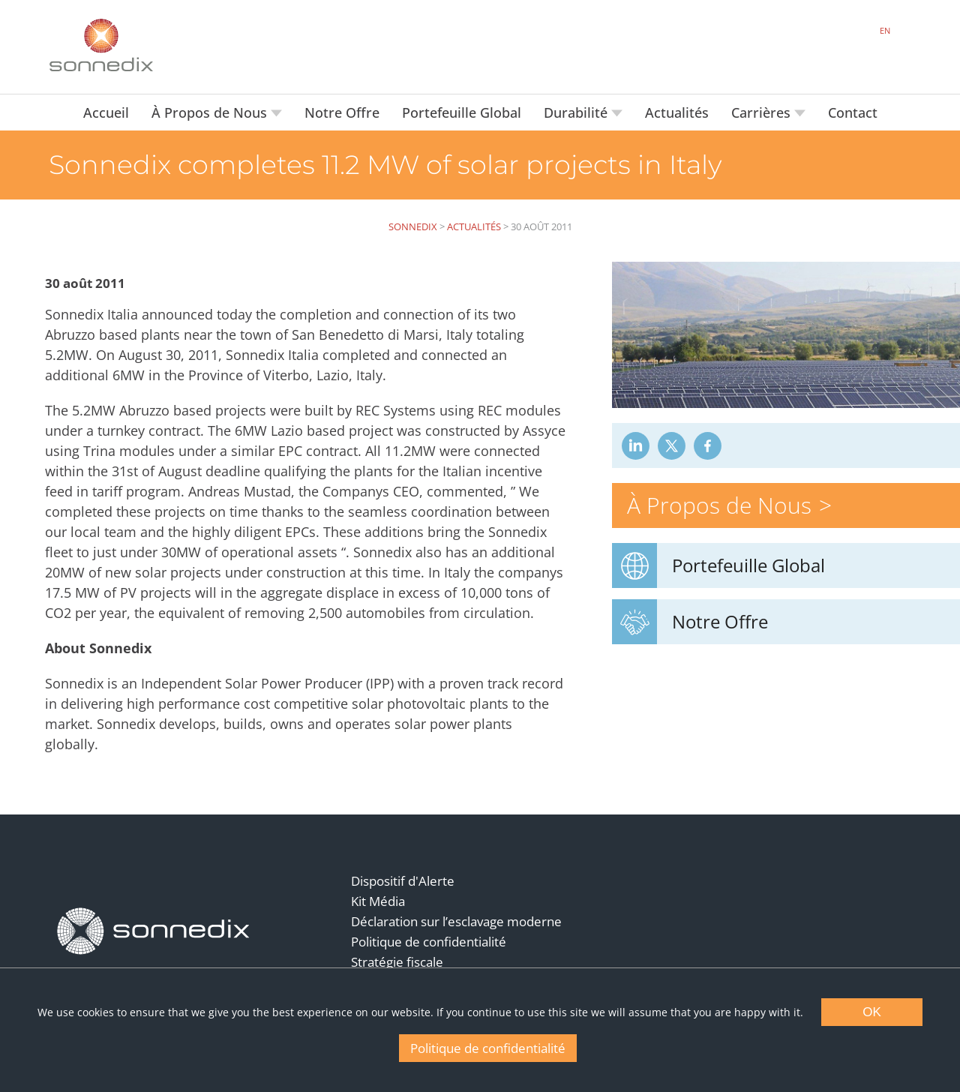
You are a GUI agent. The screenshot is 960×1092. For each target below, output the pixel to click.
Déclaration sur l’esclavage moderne (456, 921)
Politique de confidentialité (428, 941)
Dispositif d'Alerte (402, 880)
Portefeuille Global (461, 113)
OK (871, 1012)
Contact (853, 113)
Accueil (106, 113)
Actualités (677, 113)
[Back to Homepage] (154, 931)
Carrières (762, 113)
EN (885, 30)
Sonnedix (412, 226)
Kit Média (378, 901)
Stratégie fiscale (397, 962)
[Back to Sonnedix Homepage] (101, 45)
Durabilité (577, 113)
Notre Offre (342, 113)
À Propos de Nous (211, 113)
